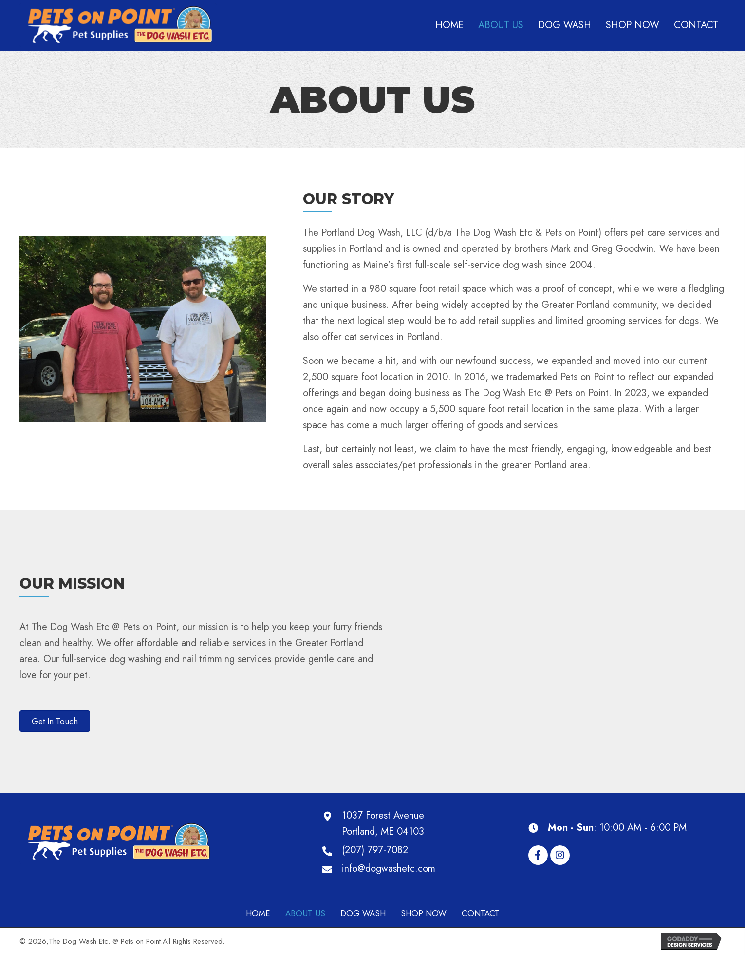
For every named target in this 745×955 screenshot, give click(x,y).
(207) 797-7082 (375, 850)
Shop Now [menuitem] (424, 913)
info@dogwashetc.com (388, 868)
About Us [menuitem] (305, 913)
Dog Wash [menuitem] (363, 913)
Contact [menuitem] (481, 913)
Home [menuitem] (258, 913)
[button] (538, 855)
